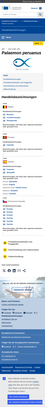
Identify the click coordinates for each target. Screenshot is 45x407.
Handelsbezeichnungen (31, 21)
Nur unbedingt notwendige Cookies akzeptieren (25, 402)
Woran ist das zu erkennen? (33, 1)
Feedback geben (22, 290)
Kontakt (32, 370)
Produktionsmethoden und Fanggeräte (17, 82)
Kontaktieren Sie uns (9, 319)
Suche (40, 14)
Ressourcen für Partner (23, 367)
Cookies (37, 367)
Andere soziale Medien (26, 346)
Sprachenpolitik (7, 367)
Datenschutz (6, 322)
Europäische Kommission (9, 21)
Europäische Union (9, 359)
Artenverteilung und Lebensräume (15, 86)
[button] (4, 271)
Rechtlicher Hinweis (20, 370)
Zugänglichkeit (7, 326)
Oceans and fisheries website (12, 305)
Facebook (6, 346)
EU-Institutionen (8, 356)
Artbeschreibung (9, 89)
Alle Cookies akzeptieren (18, 397)
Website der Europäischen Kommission (16, 337)
